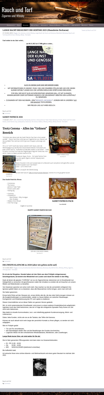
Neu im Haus (34, 25)
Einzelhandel (26, 268)
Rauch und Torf (67, 120)
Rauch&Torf (8, 35)
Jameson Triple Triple (46, 120)
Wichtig (84, 25)
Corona (20, 268)
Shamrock (28, 121)
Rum (13, 35)
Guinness (23, 33)
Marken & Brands (54, 25)
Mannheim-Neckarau (62, 33)
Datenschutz (11, 25)
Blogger (16, 33)
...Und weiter (75, 25)
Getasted (25, 25)
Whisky (22, 35)
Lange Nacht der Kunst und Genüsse (45, 33)
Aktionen (43, 25)
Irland (38, 120)
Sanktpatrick (21, 121)
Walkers (40, 121)
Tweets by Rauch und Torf (89, 30)
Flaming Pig (27, 120)
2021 (15, 120)
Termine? (65, 25)
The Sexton (35, 121)
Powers (60, 120)
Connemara (20, 120)
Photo (91, 25)
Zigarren (70, 268)
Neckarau (55, 120)
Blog (18, 25)
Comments (7, 113)
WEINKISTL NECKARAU (44, 100)
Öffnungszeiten (7, 269)
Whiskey (18, 35)
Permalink (28, 35)
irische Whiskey (30, 33)
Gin (19, 33)
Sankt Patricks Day (12, 121)
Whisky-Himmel (57, 121)
